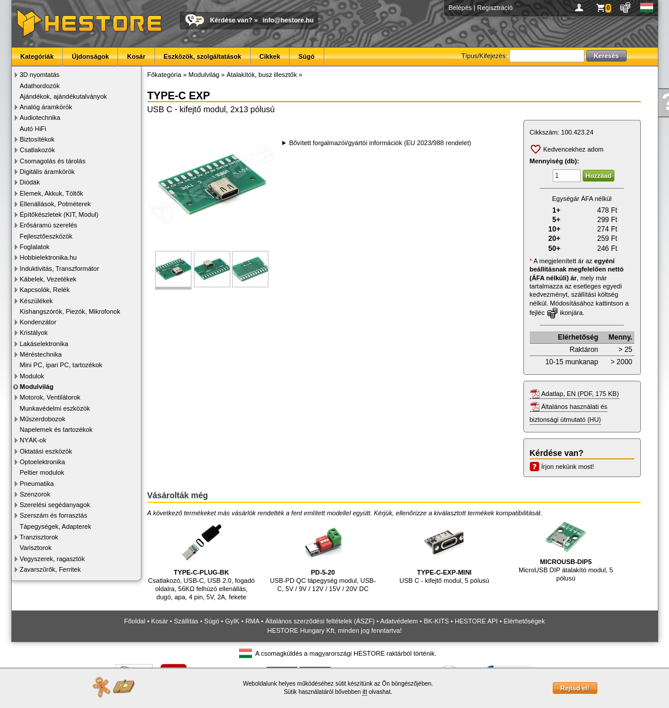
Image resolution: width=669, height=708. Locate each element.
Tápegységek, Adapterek (56, 526)
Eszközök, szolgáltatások (202, 56)
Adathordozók (40, 85)
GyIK (232, 621)
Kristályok (34, 332)
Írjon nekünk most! (568, 466)
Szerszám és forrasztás (54, 515)
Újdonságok (90, 56)
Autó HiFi (33, 128)
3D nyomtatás (40, 74)
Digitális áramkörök (47, 171)
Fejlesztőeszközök (46, 236)
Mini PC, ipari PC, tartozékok (61, 364)
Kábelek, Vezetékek (48, 279)
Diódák (30, 182)
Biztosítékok (37, 139)
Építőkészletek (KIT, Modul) (59, 214)
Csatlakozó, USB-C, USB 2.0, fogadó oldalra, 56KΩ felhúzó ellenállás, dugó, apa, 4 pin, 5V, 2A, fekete (201, 559)
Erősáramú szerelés (49, 225)
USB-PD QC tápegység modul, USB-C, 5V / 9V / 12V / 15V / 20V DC (323, 555)
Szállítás (186, 621)
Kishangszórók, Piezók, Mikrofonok (70, 311)
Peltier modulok (42, 472)
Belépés (460, 7)
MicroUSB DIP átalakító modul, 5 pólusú (566, 550)
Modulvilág (36, 386)
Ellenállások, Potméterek (55, 203)
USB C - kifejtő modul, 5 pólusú (444, 551)
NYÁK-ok (33, 440)
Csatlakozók (37, 149)
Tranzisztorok (39, 537)
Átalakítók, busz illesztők (262, 74)
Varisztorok (36, 547)
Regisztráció (495, 7)
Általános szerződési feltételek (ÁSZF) (319, 621)
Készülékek (36, 300)
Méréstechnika (41, 354)
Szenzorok (35, 494)
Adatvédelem (399, 621)
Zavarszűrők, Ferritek (50, 569)
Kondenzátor (38, 322)
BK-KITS (436, 621)
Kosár (136, 56)
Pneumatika (37, 483)
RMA (253, 621)
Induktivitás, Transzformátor (59, 268)
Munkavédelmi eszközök (55, 408)
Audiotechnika (40, 117)
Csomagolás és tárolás (53, 161)
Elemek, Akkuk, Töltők (51, 193)
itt (364, 692)
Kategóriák (37, 56)
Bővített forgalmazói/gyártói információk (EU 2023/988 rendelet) (380, 142)
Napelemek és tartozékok (56, 429)
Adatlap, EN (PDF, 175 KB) (580, 393)
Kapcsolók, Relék (45, 289)
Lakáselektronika (44, 343)
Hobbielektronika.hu (48, 257)
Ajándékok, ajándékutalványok (63, 96)
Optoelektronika (42, 461)
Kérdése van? (231, 20)
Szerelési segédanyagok (55, 504)
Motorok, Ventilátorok (50, 397)
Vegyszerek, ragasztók (52, 558)
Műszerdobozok (43, 418)
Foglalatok (35, 246)
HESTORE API (476, 621)
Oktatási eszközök (46, 451)
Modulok (32, 376)
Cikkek (270, 56)
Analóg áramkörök (46, 106)
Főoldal (134, 621)
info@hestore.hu (288, 20)
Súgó (306, 56)
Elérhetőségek (523, 621)
